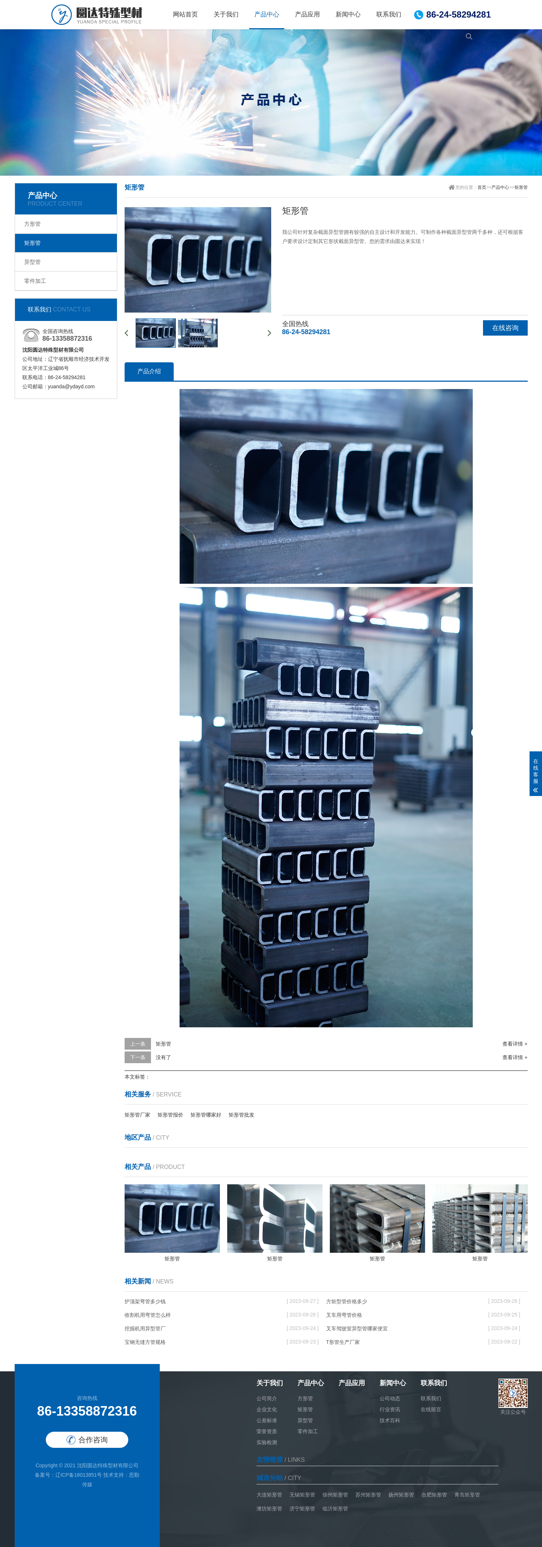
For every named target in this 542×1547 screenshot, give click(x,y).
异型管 (32, 262)
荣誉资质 (267, 1431)
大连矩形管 (269, 1495)
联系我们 (388, 14)
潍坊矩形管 (269, 1508)
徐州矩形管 (335, 1495)
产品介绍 (149, 371)
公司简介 (267, 1398)
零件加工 (35, 281)
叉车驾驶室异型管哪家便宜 (357, 1328)
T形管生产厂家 (343, 1342)
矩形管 (32, 243)
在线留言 (431, 1409)
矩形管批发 (241, 1115)
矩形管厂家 (137, 1115)
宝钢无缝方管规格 (145, 1342)
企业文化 (267, 1409)
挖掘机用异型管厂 (145, 1328)
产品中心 (266, 14)
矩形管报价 (170, 1115)
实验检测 (267, 1442)
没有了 (163, 1057)
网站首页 (185, 14)
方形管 (32, 224)
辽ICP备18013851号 (78, 1475)
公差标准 (267, 1420)
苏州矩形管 (368, 1495)
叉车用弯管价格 (344, 1315)
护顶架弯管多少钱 (145, 1301)
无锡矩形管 (302, 1495)
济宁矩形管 (302, 1508)
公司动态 (390, 1398)
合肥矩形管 (434, 1495)
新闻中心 (348, 14)
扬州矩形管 (401, 1495)
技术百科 (390, 1420)
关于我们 (226, 14)
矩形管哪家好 (206, 1115)
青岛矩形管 (467, 1495)
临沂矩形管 (335, 1508)
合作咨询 (87, 1440)
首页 (482, 187)
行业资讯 (390, 1409)
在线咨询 (505, 328)
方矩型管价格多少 (346, 1301)
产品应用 (307, 14)
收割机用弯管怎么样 (148, 1315)
